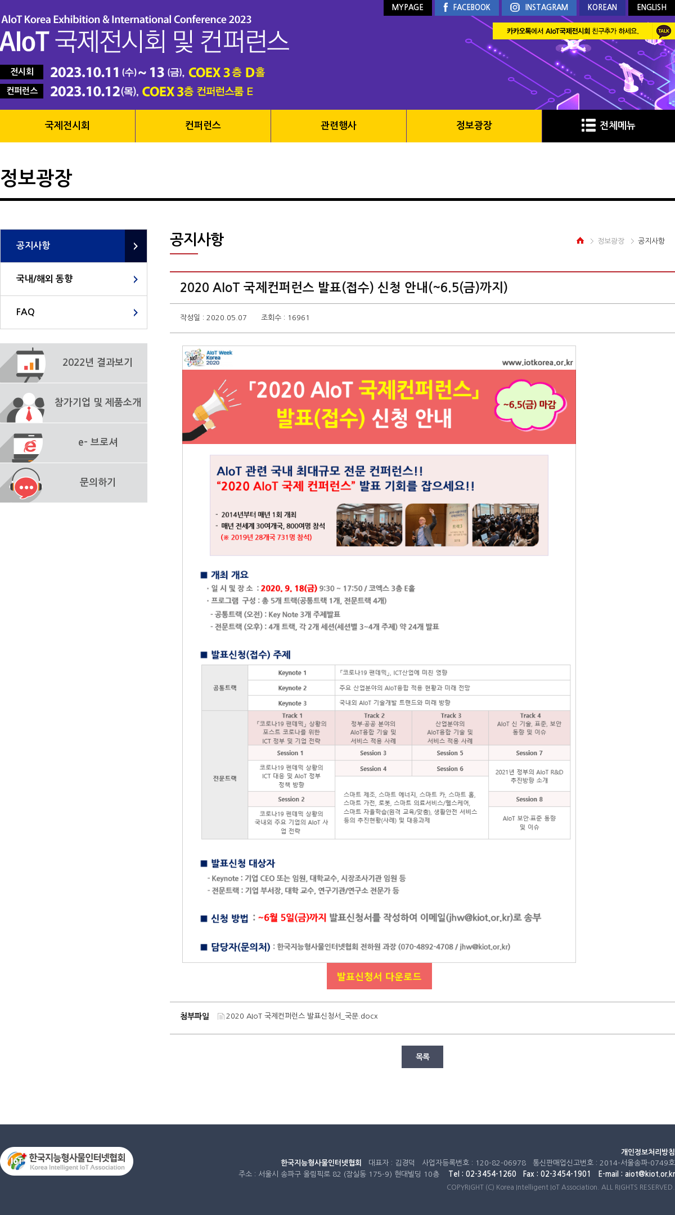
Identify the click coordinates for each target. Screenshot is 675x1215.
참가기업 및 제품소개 (98, 402)
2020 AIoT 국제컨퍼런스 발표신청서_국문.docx (302, 1016)
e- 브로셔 (98, 442)
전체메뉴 (609, 126)
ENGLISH (652, 7)
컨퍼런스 (203, 126)
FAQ (25, 312)
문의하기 (98, 482)
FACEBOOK (466, 8)
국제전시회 (67, 126)
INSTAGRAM (539, 8)
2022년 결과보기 (97, 362)
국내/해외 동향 (44, 279)
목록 (422, 1057)
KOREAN (602, 7)
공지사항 (33, 245)
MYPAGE (408, 7)
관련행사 (339, 126)
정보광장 (474, 126)
